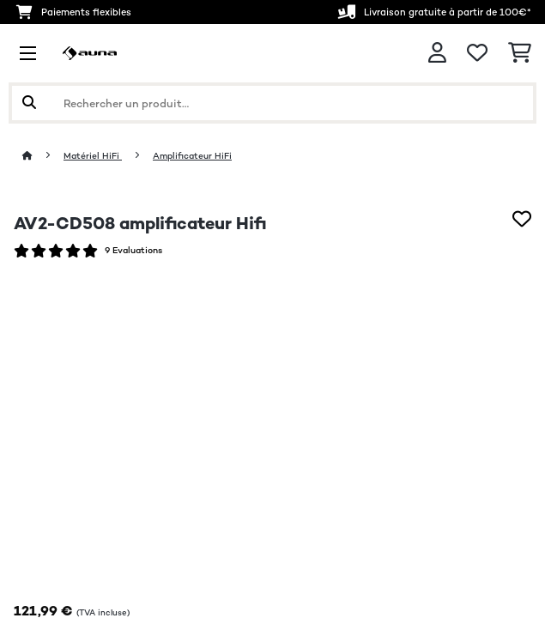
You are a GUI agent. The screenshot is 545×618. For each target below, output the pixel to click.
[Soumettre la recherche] (29, 103)
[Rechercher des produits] (272, 103)
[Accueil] (43, 155)
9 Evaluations (133, 250)
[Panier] (519, 53)
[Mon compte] (437, 52)
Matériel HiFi (93, 155)
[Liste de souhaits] (477, 53)
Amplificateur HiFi (192, 155)
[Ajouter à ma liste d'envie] (521, 218)
